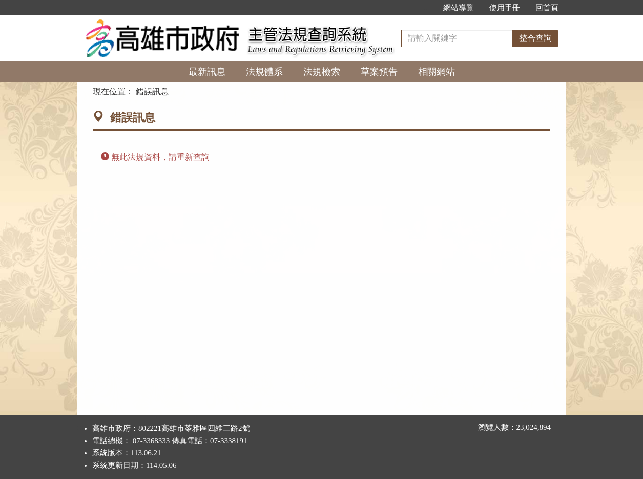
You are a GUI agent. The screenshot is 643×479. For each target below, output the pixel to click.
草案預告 (379, 72)
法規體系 (264, 72)
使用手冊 (504, 8)
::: (424, 8)
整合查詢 (535, 38)
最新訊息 (207, 72)
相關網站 (436, 72)
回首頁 (546, 8)
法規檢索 (321, 72)
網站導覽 (458, 8)
